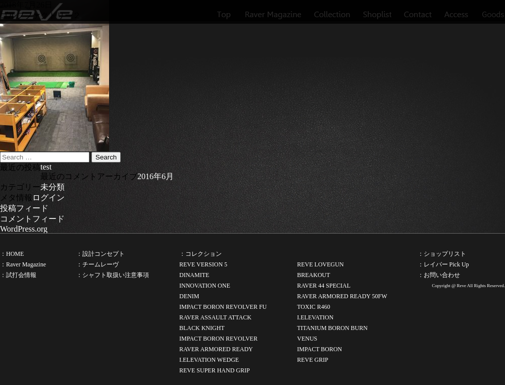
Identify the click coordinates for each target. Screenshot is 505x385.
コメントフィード (32, 218)
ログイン (48, 197)
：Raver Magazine (23, 264)
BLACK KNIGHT (202, 328)
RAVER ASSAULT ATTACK (215, 317)
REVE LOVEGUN (320, 264)
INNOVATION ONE (204, 285)
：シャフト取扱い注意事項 (112, 275)
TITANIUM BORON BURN (332, 328)
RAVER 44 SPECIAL (323, 285)
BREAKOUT (313, 275)
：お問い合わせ (439, 275)
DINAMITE (194, 275)
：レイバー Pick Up (443, 264)
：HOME (12, 253)
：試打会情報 (18, 275)
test (46, 166)
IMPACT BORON (319, 349)
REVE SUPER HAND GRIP (214, 370)
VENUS (307, 338)
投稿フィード (24, 208)
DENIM (189, 296)
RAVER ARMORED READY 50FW (342, 296)
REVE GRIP (312, 359)
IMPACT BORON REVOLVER (218, 338)
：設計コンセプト (100, 253)
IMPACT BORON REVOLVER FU (223, 306)
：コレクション (200, 253)
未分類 (52, 187)
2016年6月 (155, 176)
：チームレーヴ (97, 264)
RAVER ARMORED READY (216, 349)
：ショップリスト (442, 253)
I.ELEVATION (315, 317)
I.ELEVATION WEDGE (209, 359)
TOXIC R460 (313, 306)
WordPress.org (23, 229)
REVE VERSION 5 (203, 264)
